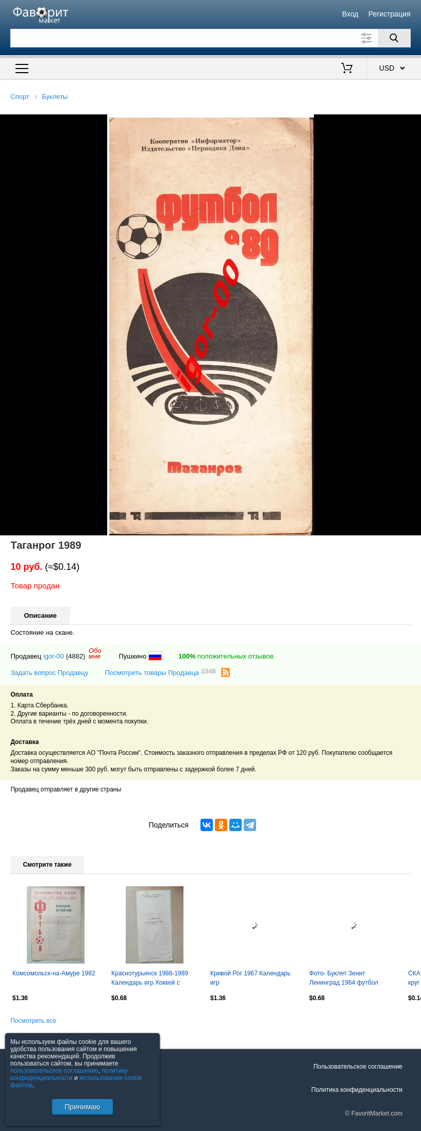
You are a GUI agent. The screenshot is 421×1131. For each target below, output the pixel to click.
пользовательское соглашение (54, 1070)
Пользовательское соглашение (357, 1066)
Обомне (95, 653)
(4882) (76, 656)
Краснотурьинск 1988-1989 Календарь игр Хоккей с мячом (149, 979)
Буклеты (55, 96)
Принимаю (82, 1107)
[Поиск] (394, 38)
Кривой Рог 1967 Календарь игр (250, 978)
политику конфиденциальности (69, 1074)
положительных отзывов (225, 656)
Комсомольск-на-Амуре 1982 (53, 973)
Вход (350, 14)
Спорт (19, 96)
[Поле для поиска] (210, 38)
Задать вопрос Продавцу (49, 673)
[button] (411, 123)
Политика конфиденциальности (356, 1089)
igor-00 (53, 656)
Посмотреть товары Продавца (160, 672)
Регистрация (389, 14)
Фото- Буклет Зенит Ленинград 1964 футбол (343, 978)
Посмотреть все (33, 1020)
